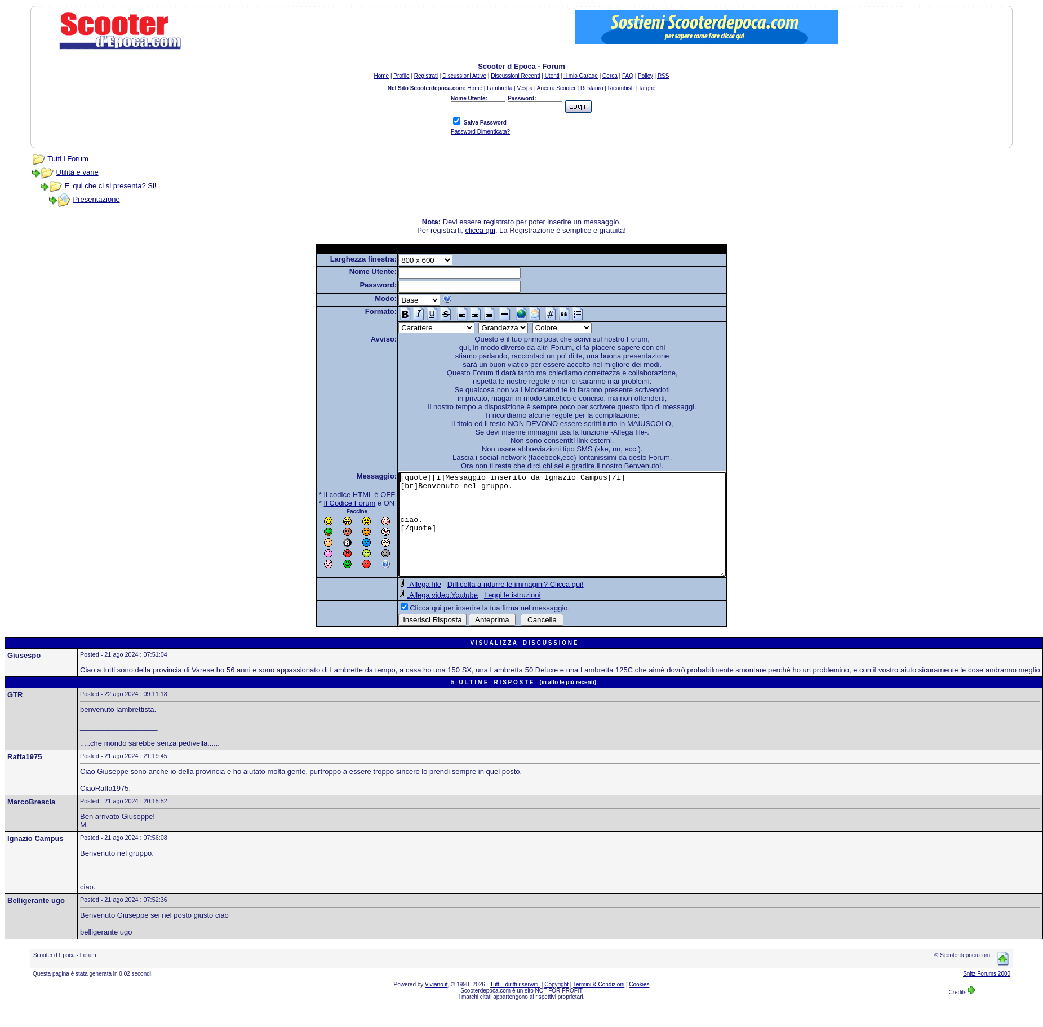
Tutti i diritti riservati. (515, 1005)
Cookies (639, 1005)
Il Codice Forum (330, 503)
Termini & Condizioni (598, 1005)
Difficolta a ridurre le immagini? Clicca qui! (496, 604)
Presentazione (96, 199)
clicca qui (480, 230)
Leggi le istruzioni (492, 615)
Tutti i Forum (67, 158)
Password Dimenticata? (480, 132)
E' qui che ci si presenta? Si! (111, 186)
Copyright (556, 1005)
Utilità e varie (77, 172)
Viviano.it (436, 1005)
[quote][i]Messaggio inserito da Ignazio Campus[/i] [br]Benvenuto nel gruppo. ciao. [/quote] (562, 534)
